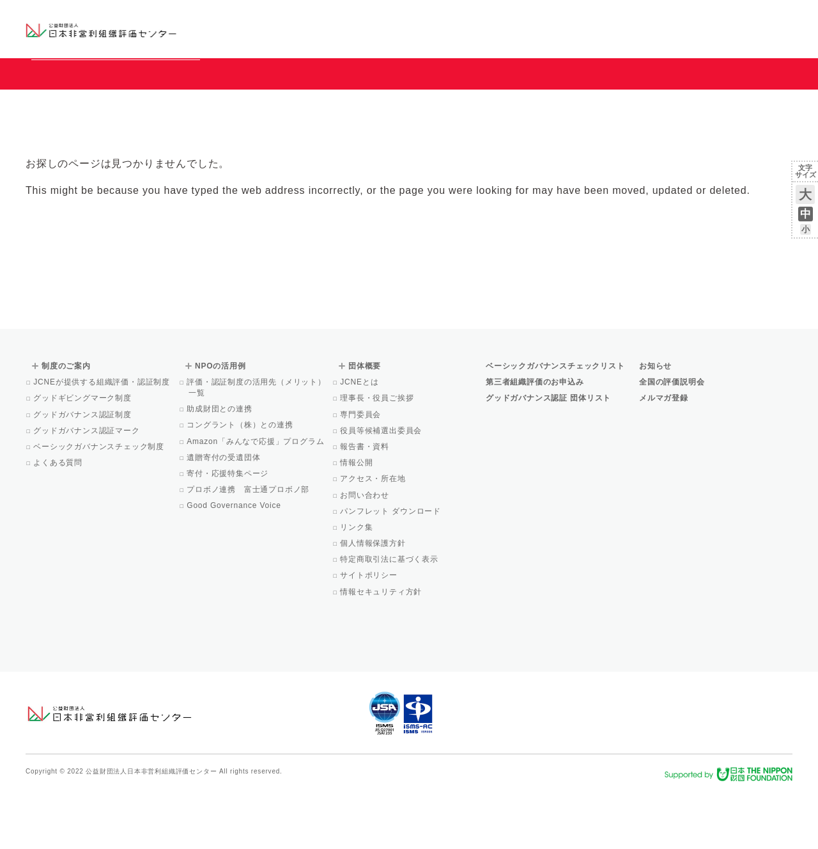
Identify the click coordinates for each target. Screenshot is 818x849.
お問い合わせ (741, 17)
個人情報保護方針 (374, 601)
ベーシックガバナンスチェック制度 (99, 504)
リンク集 (357, 585)
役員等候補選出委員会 (382, 488)
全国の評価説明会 (671, 440)
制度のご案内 (475, 28)
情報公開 (357, 520)
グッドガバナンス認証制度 (83, 472)
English (780, 17)
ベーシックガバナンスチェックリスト (368, 28)
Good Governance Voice (235, 563)
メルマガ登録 (663, 456)
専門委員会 (361, 472)
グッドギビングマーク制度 (83, 456)
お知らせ (662, 17)
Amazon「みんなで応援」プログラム (256, 499)
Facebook (643, 38)
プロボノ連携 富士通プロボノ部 (249, 547)
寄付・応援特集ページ (228, 531)
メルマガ (676, 38)
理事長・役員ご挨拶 (377, 456)
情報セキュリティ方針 (382, 650)
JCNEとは (360, 440)
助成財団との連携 (220, 467)
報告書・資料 (365, 504)
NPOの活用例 (567, 28)
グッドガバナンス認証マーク (87, 488)
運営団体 (698, 17)
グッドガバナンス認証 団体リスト (548, 456)
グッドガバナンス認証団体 (251, 28)
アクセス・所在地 (374, 536)
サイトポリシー (369, 633)
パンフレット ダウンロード (391, 569)
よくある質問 (58, 520)
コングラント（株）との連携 (241, 483)
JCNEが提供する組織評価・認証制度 (102, 440)
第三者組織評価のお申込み (535, 440)
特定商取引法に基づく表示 (390, 617)
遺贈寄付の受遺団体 (224, 515)
